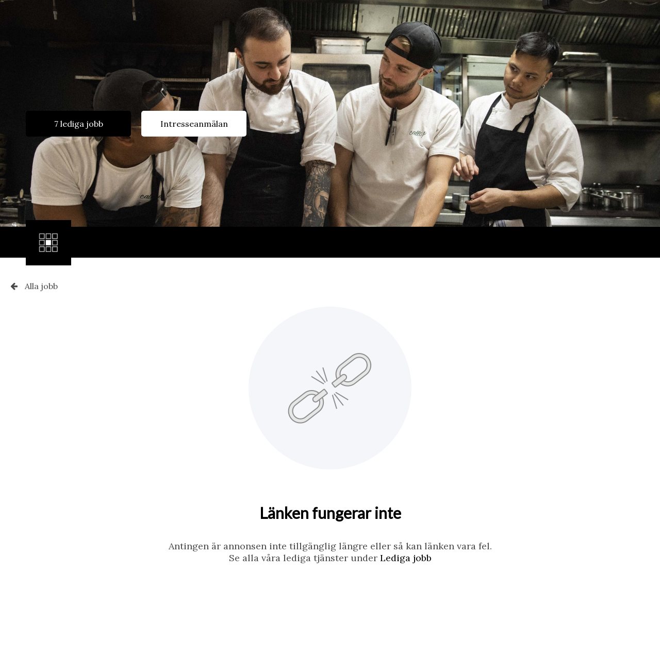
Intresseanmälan (194, 124)
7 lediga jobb (78, 124)
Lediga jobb (406, 558)
